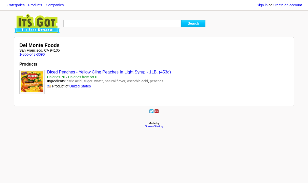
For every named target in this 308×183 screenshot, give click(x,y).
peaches (156, 81)
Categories (16, 5)
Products (35, 5)
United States (80, 86)
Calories (56, 77)
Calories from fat (82, 77)
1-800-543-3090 (32, 54)
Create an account (287, 5)
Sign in (262, 5)
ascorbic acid (137, 81)
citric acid (74, 81)
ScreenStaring (154, 126)
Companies (55, 5)
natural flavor (115, 81)
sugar (87, 81)
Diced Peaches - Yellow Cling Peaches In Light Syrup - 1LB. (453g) (109, 72)
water (98, 81)
